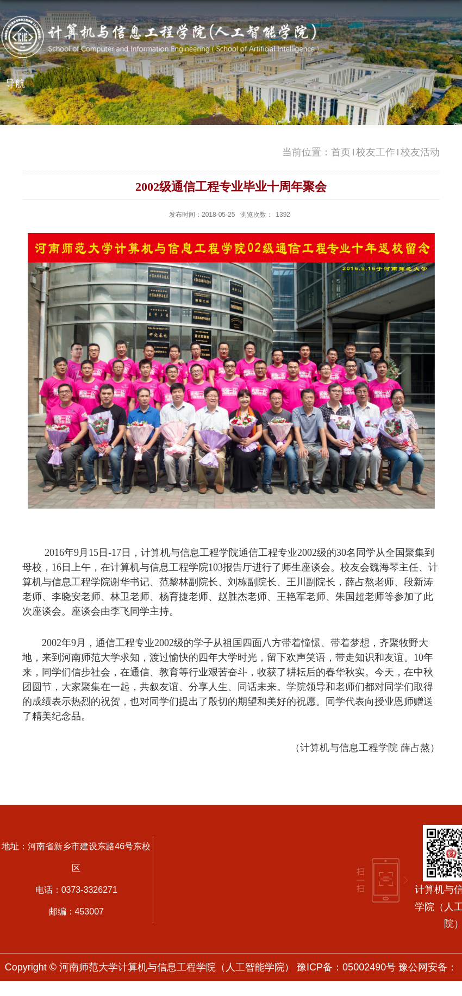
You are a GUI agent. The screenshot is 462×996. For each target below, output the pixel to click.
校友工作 (375, 152)
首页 (341, 152)
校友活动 (420, 152)
